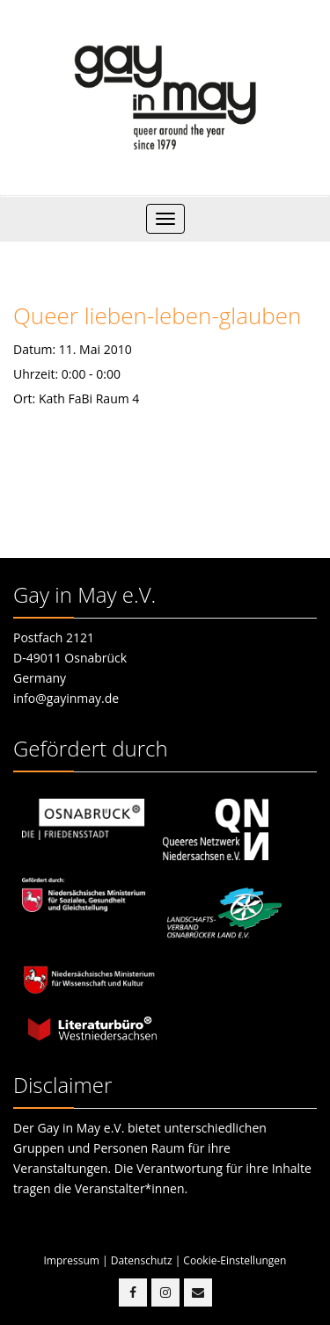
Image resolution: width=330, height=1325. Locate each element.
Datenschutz (141, 1260)
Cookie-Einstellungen (234, 1260)
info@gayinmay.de (66, 698)
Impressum (71, 1260)
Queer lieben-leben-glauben (157, 315)
